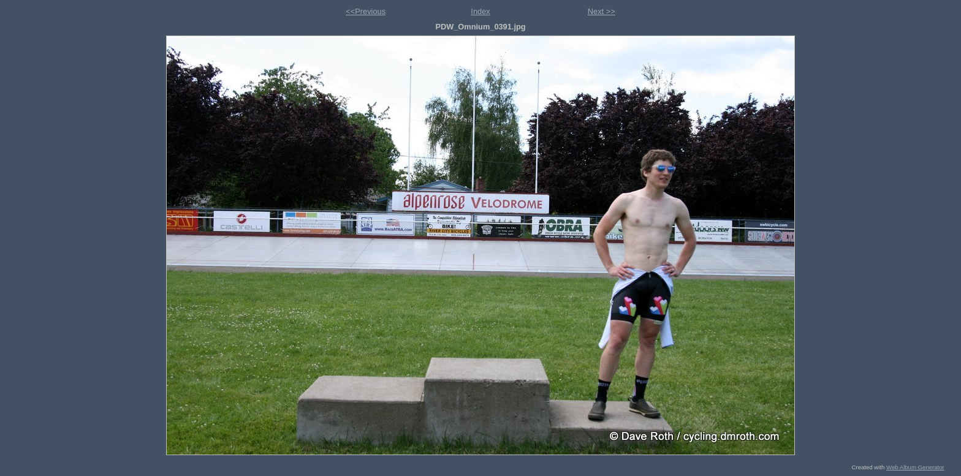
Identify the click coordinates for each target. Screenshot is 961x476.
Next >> (601, 11)
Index (480, 11)
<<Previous (366, 11)
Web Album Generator (915, 467)
